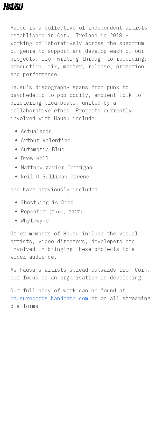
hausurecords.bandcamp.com (49, 298)
